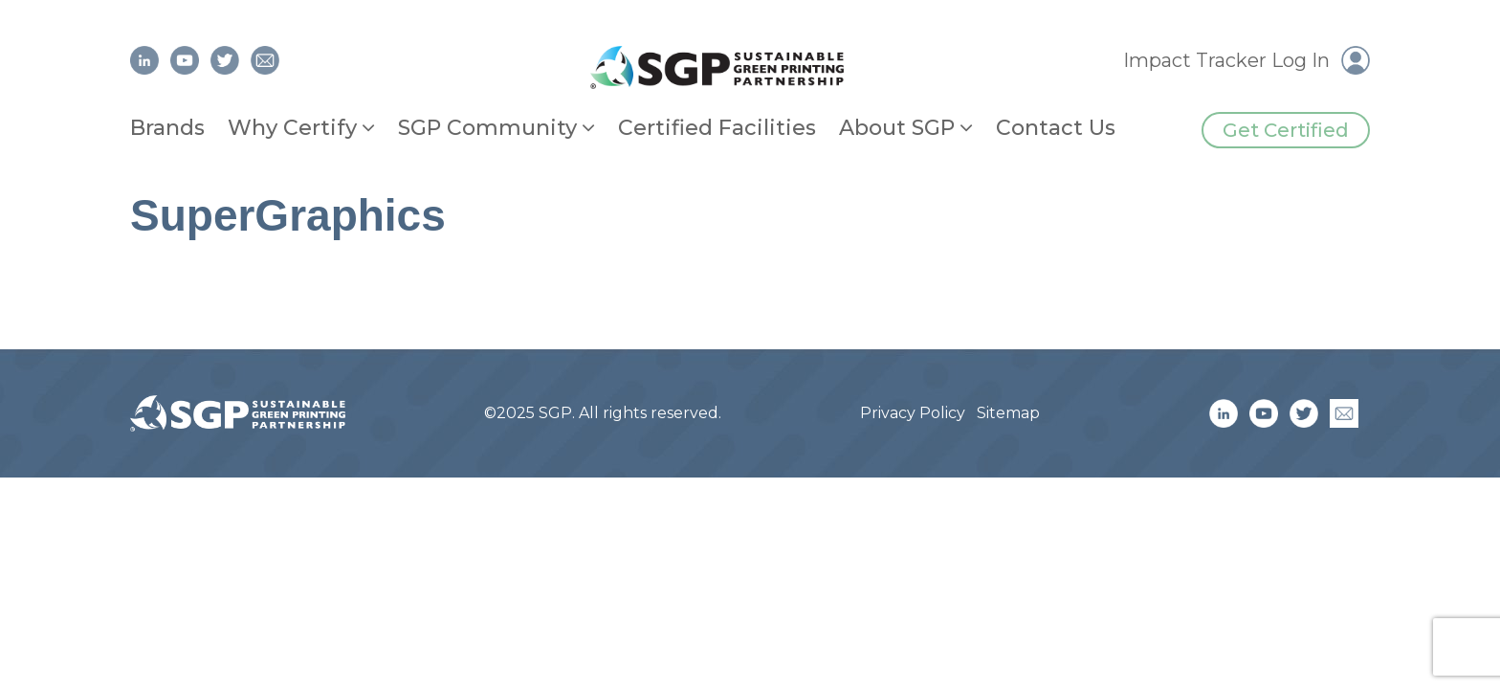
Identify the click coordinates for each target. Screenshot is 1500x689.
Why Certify (292, 128)
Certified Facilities (717, 128)
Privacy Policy (912, 413)
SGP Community (487, 128)
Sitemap (1008, 413)
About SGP (897, 128)
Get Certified (1286, 130)
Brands (167, 128)
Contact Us (1055, 128)
